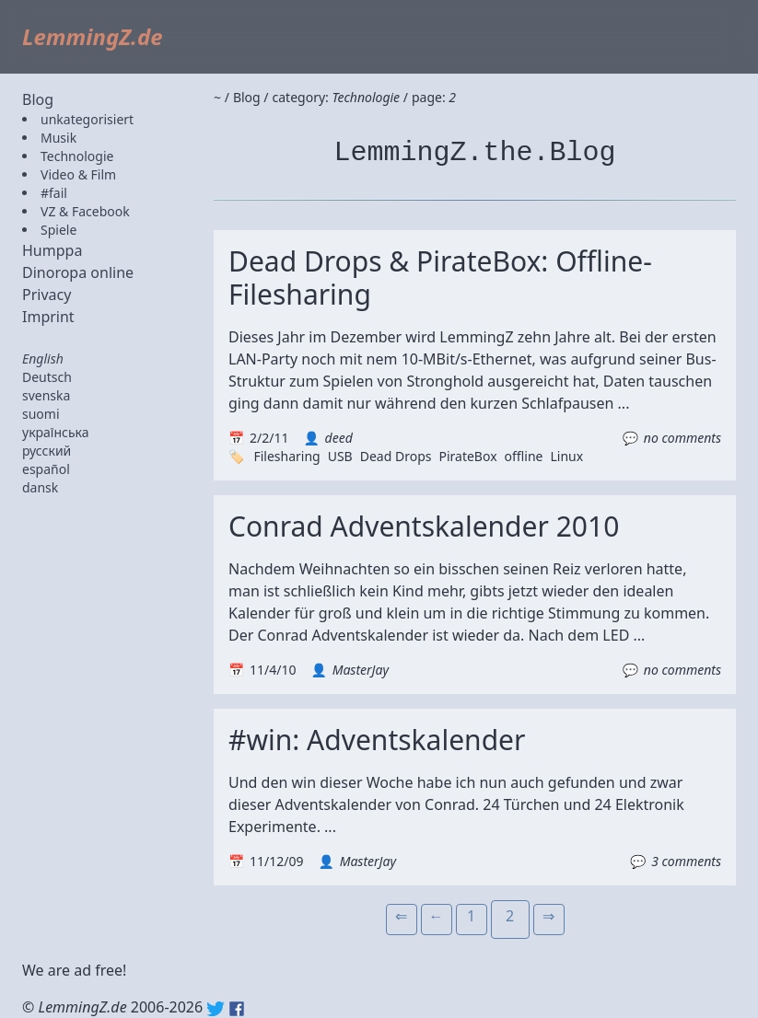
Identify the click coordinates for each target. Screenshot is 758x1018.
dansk (40, 487)
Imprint (48, 317)
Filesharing (286, 456)
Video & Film (78, 174)
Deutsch (47, 377)
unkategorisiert (87, 119)
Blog (37, 99)
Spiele (58, 229)
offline (524, 456)
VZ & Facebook (85, 211)
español (46, 469)
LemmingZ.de (92, 36)
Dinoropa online (78, 272)
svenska (46, 395)
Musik (58, 137)
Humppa (52, 250)
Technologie (77, 156)
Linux (566, 456)
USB (340, 456)
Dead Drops (396, 456)
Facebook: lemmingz (236, 1008)
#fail (54, 193)
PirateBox (467, 456)
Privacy (46, 294)
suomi (41, 413)
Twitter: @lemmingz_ (215, 1008)
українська (55, 432)
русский (46, 450)
